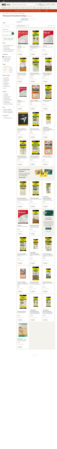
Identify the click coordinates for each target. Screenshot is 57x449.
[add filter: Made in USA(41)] (5, 58)
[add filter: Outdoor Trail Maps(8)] (7, 51)
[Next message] (45, 11)
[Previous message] (10, 11)
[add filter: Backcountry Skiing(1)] (7, 104)
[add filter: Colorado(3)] (5, 80)
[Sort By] (22, 26)
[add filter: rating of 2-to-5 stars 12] (7, 70)
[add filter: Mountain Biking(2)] (6, 99)
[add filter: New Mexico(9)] (5, 86)
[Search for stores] (13, 33)
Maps (11, 13)
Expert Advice (32, 18)
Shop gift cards (22, 177)
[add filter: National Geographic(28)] (7, 49)
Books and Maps (6, 13)
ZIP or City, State (6, 31)
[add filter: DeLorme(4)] (5, 46)
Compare (20, 54)
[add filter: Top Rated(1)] (5, 61)
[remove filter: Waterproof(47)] (5, 56)
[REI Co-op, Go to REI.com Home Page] (4, 4)
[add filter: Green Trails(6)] (5, 48)
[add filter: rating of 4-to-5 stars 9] (7, 68)
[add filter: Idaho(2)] (4, 81)
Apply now (48, 228)
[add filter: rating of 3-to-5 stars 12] (7, 69)
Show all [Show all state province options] (4, 88)
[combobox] (24, 4)
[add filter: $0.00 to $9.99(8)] (6, 109)
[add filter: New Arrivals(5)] (5, 59)
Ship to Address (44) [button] (8, 38)
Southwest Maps (21, 13)
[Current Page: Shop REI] (4, 1)
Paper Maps (15, 13)
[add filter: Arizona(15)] (4, 77)
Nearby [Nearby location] (12, 31)
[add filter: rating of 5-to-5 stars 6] (7, 66)
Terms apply (24, 175)
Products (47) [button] (24, 18)
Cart (53, 4)
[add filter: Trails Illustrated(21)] (6, 117)
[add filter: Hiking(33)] (4, 93)
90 (54, 25)
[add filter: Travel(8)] (4, 95)
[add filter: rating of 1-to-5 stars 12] (7, 72)
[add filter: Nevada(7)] (4, 84)
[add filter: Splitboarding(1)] (6, 102)
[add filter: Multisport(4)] (5, 98)
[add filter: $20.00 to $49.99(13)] (6, 112)
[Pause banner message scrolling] (46, 11)
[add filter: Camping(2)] (5, 101)
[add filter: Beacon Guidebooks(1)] (7, 45)
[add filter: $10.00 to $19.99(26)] (6, 111)
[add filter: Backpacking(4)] (5, 96)
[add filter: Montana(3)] (5, 83)
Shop (8, 4)
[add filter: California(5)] (5, 79)
